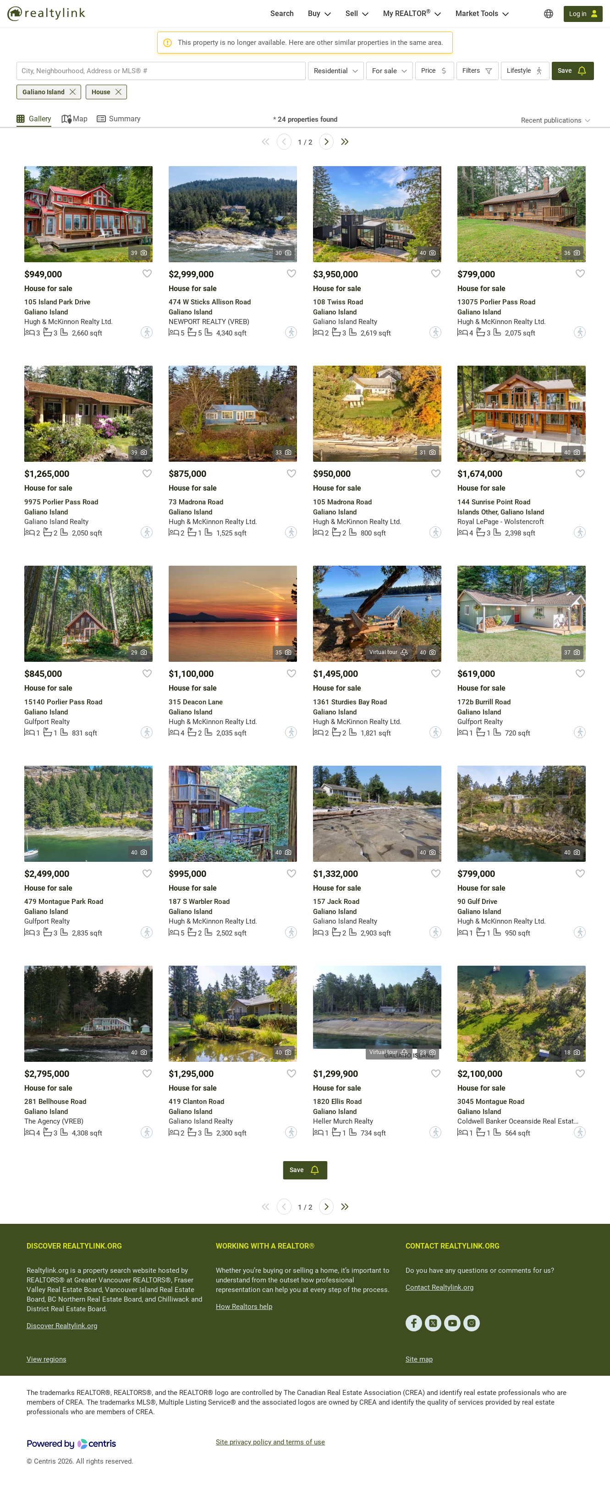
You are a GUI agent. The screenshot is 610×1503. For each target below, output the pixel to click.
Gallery (40, 118)
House (101, 92)
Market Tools (477, 13)
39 (139, 253)
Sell (352, 13)
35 (283, 652)
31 (428, 452)
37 (572, 652)
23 (428, 1052)
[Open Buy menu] (327, 13)
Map (80, 118)
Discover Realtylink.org (62, 1326)
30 (283, 253)
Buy (314, 13)
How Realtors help (244, 1307)
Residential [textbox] (331, 71)
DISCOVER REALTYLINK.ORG (74, 1246)
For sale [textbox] (384, 71)
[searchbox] (155, 71)
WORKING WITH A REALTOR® (265, 1246)
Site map (419, 1359)
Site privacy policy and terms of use (270, 1442)
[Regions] (548, 13)
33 (283, 452)
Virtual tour (389, 652)
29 (139, 652)
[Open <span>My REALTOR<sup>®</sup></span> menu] (437, 13)
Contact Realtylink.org (439, 1287)
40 (428, 253)
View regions (46, 1359)
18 (572, 1052)
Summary (125, 118)
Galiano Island (43, 92)
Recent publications (551, 120)
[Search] (282, 14)
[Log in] (583, 14)
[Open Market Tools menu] (505, 13)
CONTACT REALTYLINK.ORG (453, 1246)
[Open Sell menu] (365, 13)
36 (572, 253)
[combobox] (161, 71)
